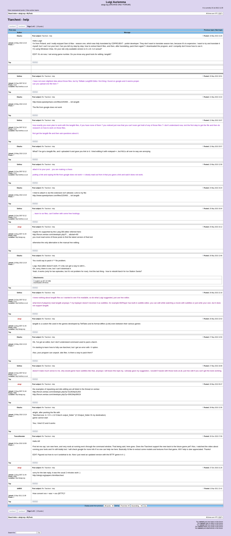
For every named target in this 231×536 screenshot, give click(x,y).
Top (9, 62)
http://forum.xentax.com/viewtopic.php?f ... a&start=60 (55, 234)
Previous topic (209, 30)
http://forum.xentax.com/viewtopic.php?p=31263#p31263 (57, 392)
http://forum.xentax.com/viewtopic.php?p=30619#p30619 (57, 394)
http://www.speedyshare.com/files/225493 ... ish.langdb (56, 102)
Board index (12, 13)
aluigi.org (22, 13)
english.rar (38, 281)
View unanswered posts (16, 10)
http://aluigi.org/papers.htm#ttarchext (48, 475)
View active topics (32, 10)
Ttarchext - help (18, 19)
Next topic (218, 30)
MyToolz (30, 13)
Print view (12, 30)
